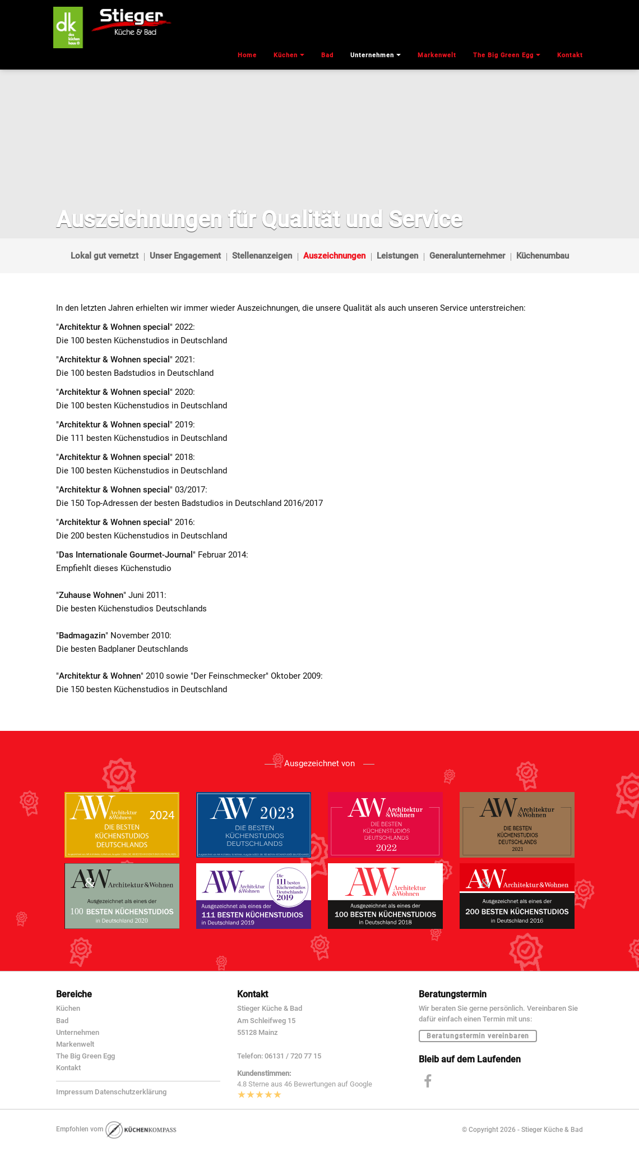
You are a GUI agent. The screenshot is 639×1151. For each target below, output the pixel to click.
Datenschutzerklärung (130, 1092)
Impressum (74, 1092)
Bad (62, 1020)
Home (247, 55)
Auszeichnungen (334, 256)
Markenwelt (75, 1044)
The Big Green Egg (85, 1056)
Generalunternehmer (467, 256)
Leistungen (397, 256)
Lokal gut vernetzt (104, 256)
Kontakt (68, 1067)
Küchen (68, 1008)
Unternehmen (77, 1032)
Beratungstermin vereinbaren (478, 1036)
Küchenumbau (542, 256)
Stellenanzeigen (262, 256)
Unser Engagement (185, 256)
